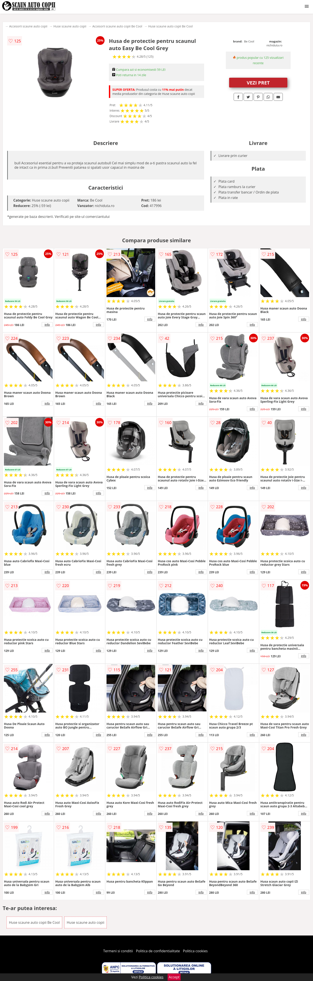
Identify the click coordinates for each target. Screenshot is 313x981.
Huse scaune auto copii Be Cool (170, 26)
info (47, 324)
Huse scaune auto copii (69, 26)
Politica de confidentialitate (158, 951)
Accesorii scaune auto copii (28, 26)
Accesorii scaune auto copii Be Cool (117, 26)
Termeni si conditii (118, 951)
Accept (174, 977)
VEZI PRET (258, 82)
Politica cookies (195, 951)
